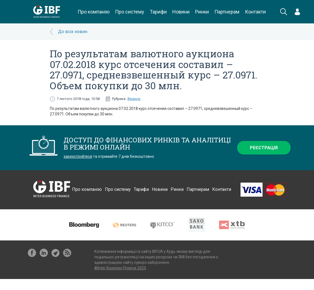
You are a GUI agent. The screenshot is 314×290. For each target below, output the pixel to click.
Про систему (129, 12)
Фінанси (133, 99)
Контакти (255, 12)
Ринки (202, 12)
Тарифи (158, 12)
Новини (181, 12)
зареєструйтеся (78, 156)
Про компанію (94, 12)
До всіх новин (72, 31)
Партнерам (226, 12)
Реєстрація (264, 147)
